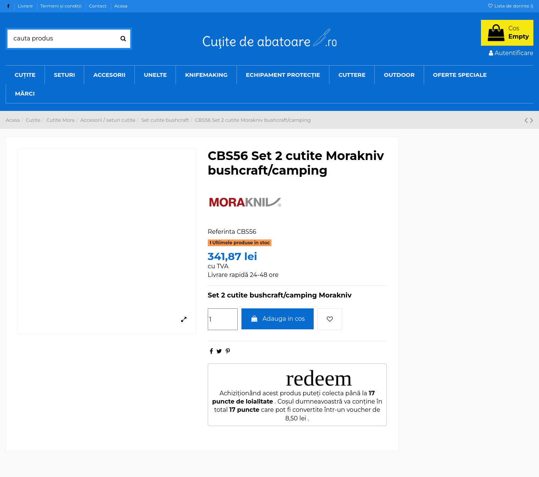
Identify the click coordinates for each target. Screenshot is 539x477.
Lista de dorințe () (510, 6)
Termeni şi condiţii (61, 6)
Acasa (120, 6)
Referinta (221, 231)
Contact (98, 6)
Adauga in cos (277, 318)
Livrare (26, 6)
